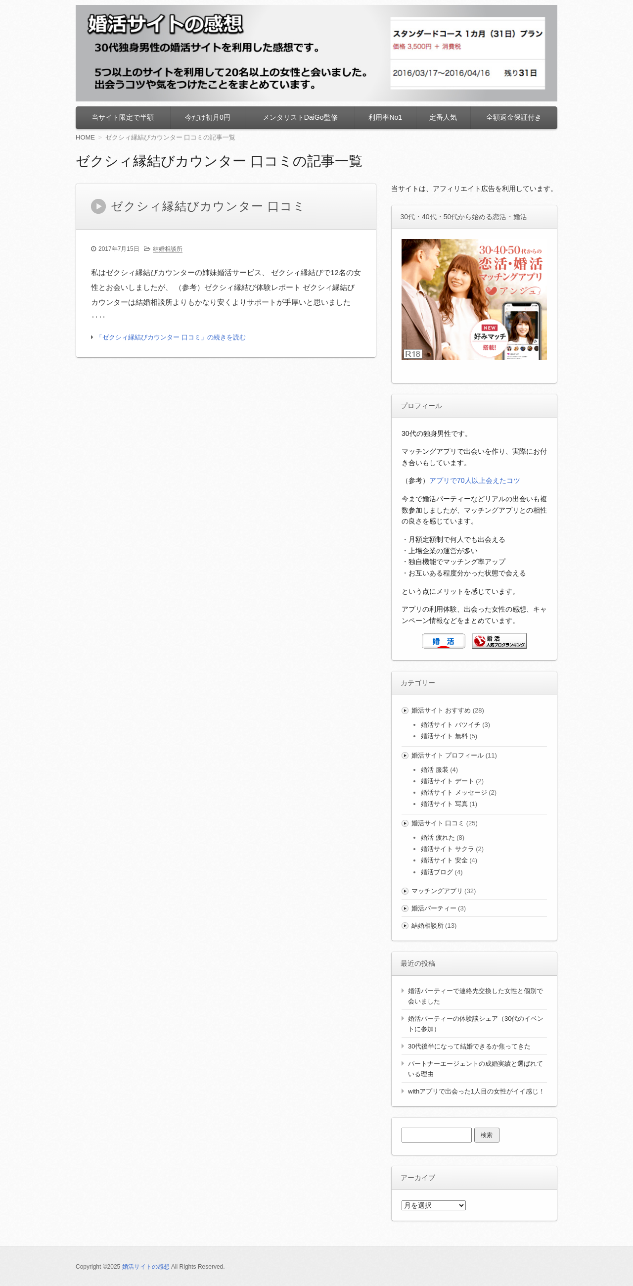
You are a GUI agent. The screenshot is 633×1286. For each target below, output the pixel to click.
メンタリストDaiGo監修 (300, 117)
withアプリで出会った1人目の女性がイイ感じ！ (476, 1091)
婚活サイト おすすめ (441, 710)
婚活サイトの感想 (146, 1266)
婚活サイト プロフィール (447, 755)
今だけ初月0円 (207, 117)
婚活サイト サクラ (447, 849)
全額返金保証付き (514, 117)
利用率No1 (385, 117)
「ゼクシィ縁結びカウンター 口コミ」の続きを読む (171, 337)
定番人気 (443, 117)
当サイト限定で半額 (122, 117)
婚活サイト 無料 (444, 736)
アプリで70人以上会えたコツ (474, 480)
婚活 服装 (435, 769)
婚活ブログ (437, 872)
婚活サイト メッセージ (454, 792)
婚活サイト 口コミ (438, 823)
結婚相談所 (167, 248)
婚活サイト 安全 (444, 860)
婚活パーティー (433, 908)
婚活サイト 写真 (444, 804)
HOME (85, 137)
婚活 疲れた (438, 837)
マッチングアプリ (437, 891)
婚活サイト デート (447, 781)
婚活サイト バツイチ (451, 724)
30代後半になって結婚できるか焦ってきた (469, 1046)
